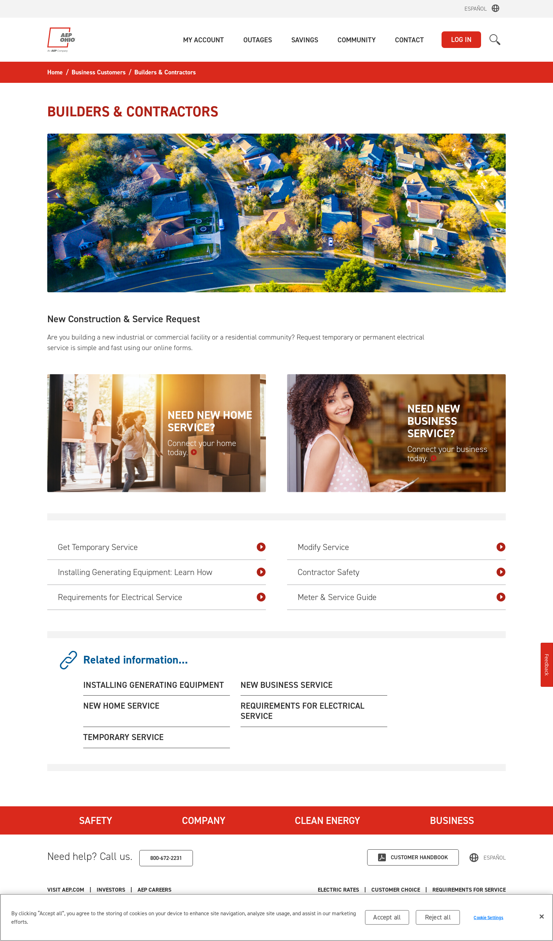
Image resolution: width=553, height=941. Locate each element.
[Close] (541, 918)
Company (203, 820)
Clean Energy (327, 820)
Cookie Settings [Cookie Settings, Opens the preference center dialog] (488, 919)
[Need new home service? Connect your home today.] (156, 433)
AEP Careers (154, 889)
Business (452, 820)
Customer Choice (395, 889)
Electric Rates (338, 889)
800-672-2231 (166, 858)
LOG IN (461, 39)
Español (475, 8)
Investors (111, 889)
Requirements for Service (469, 889)
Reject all (438, 918)
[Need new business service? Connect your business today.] (396, 433)
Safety (95, 820)
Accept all (387, 918)
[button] (203, 40)
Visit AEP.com (65, 889)
